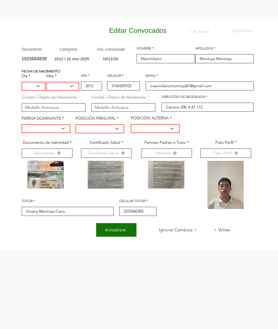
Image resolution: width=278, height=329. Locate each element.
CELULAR (114, 75)
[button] (47, 153)
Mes (50, 76)
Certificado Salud (105, 142)
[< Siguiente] (238, 30)
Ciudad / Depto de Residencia (118, 97)
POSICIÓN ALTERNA (150, 118)
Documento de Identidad (46, 142)
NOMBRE (143, 48)
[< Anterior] (203, 31)
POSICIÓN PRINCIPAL (95, 118)
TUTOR (27, 201)
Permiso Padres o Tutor (165, 142)
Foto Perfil (224, 142)
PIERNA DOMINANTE (41, 118)
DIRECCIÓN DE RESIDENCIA (183, 97)
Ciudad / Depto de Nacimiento (49, 97)
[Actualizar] (116, 230)
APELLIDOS (204, 48)
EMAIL (150, 75)
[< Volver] (232, 230)
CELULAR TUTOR (132, 201)
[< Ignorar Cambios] (178, 230)
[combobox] (54, 107)
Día (24, 76)
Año (84, 75)
